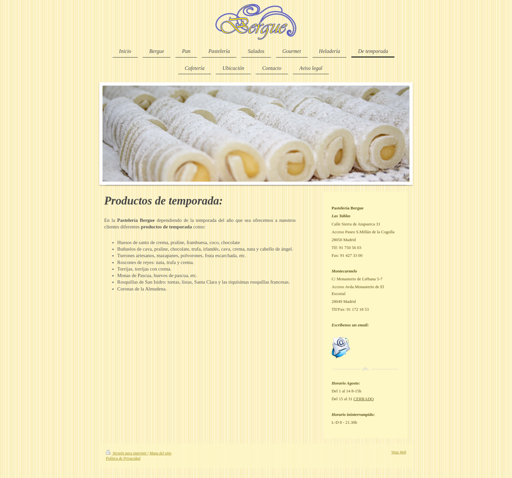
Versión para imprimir (127, 453)
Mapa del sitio (161, 453)
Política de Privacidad (123, 458)
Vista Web (398, 452)
